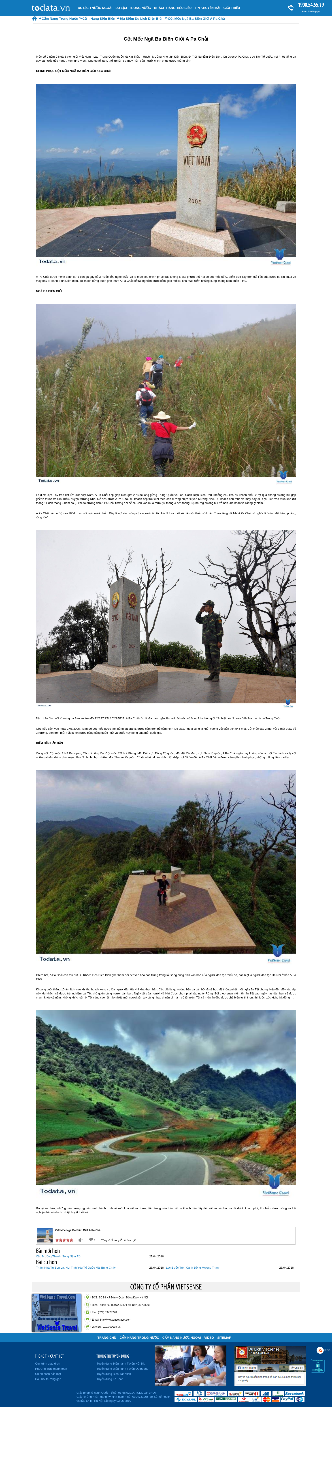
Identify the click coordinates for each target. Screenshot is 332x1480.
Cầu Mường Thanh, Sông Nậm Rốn (59, 1256)
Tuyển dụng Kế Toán (110, 1379)
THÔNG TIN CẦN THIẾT (49, 1356)
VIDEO (209, 1337)
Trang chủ (107, 1337)
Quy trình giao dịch (47, 1363)
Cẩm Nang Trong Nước (139, 1337)
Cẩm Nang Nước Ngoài (181, 1337)
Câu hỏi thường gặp (48, 1379)
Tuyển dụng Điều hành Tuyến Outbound (122, 1368)
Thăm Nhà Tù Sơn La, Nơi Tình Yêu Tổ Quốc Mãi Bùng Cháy (75, 1267)
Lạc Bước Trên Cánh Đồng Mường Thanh (193, 1267)
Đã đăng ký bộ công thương (53, 1396)
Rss (320, 1350)
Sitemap (224, 1337)
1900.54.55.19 (311, 5)
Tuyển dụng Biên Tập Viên (114, 1374)
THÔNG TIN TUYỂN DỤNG (112, 1356)
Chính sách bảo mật (48, 1374)
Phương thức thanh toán (51, 1368)
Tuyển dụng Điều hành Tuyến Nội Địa (121, 1363)
